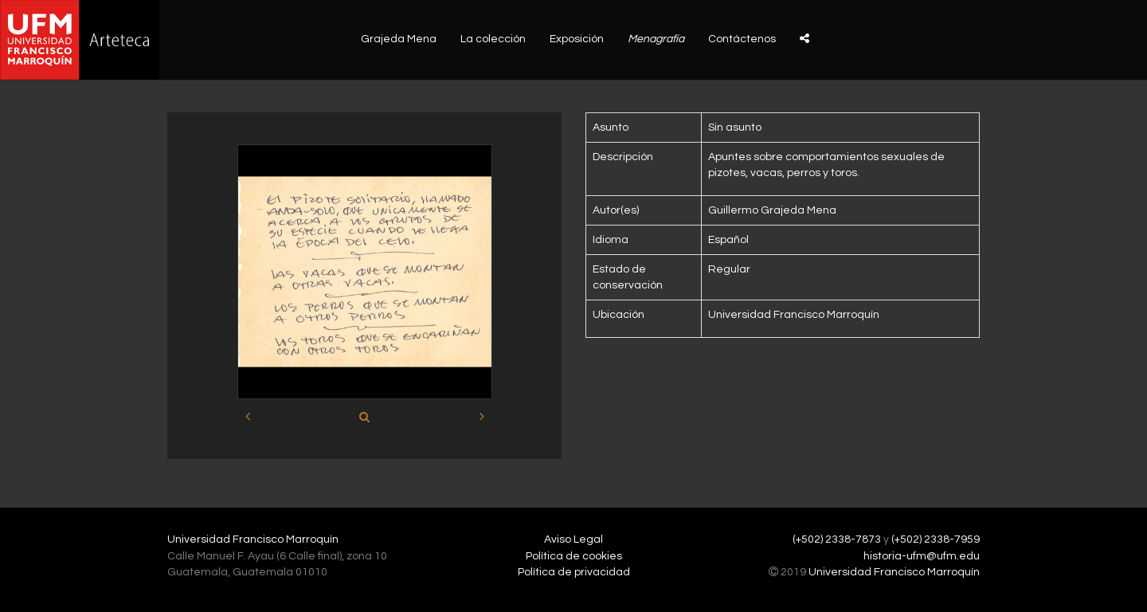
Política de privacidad (574, 572)
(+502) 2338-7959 (935, 539)
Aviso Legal (573, 539)
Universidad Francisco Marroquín (253, 539)
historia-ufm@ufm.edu (921, 556)
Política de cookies (574, 556)
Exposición (577, 39)
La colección (493, 39)
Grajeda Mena (398, 39)
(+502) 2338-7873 (837, 539)
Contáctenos (742, 39)
